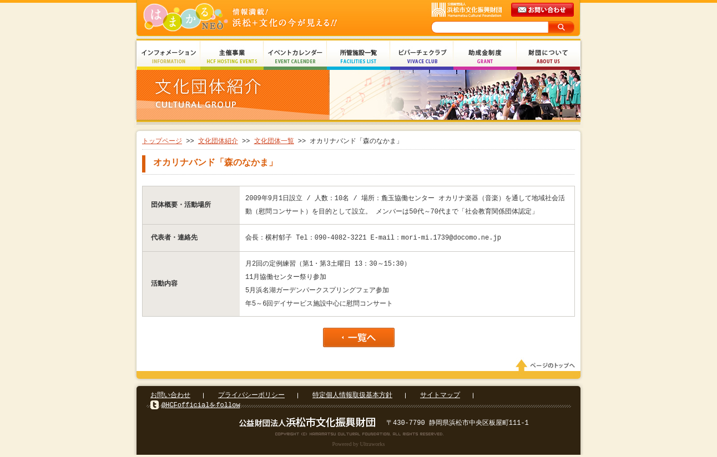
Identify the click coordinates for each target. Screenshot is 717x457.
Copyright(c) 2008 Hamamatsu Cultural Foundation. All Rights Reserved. (359, 435)
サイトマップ (440, 397)
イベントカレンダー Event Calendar (295, 57)
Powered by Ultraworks (358, 446)
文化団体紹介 (218, 141)
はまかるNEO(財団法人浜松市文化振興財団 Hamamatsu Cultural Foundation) (264, 18)
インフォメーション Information (168, 57)
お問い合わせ (170, 397)
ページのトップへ (547, 367)
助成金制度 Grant (485, 57)
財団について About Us (548, 57)
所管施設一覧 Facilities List (358, 57)
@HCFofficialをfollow (200, 407)
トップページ (162, 141)
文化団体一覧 (274, 141)
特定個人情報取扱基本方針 (352, 397)
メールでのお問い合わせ (543, 10)
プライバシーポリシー (251, 397)
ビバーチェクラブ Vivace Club (421, 57)
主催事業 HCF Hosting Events (232, 57)
